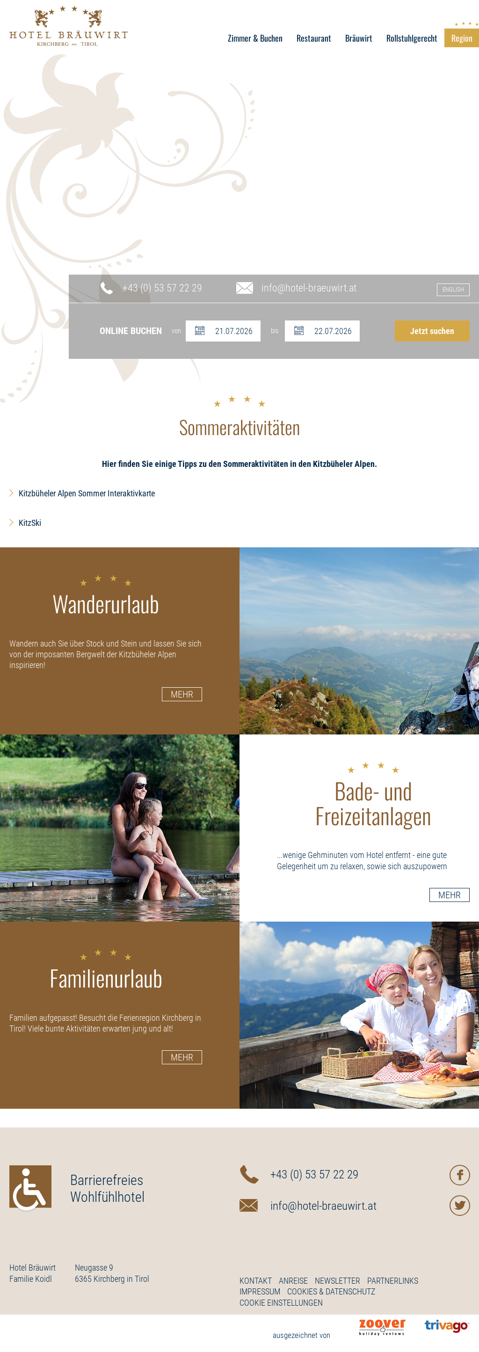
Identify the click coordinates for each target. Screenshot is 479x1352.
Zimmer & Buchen (255, 38)
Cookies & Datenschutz (331, 1291)
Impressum (260, 1291)
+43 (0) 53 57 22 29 (162, 288)
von (176, 331)
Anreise (293, 1281)
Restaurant (314, 38)
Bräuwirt (358, 38)
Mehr (182, 694)
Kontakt (256, 1281)
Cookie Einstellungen (281, 1303)
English (453, 289)
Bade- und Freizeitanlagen (373, 795)
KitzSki (30, 523)
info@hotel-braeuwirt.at (308, 288)
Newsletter (337, 1281)
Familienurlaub (106, 969)
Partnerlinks (392, 1281)
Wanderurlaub (105, 595)
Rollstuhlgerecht (411, 38)
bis (275, 331)
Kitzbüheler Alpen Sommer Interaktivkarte (87, 493)
